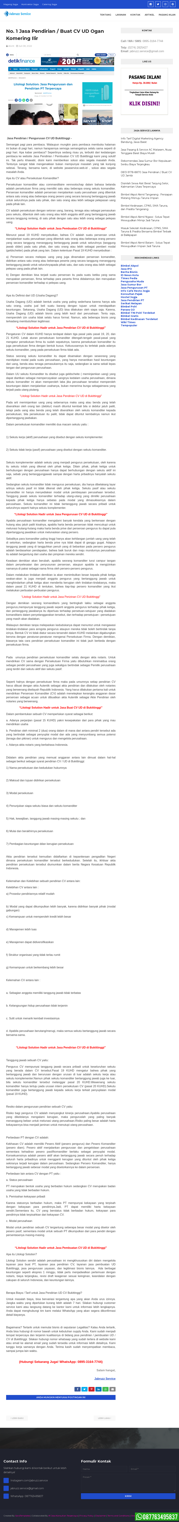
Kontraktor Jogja (30, 4)
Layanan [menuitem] (121, 14)
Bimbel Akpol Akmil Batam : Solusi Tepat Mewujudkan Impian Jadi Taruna (145, 244)
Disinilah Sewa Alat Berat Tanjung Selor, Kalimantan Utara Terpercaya (145, 185)
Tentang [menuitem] (105, 14)
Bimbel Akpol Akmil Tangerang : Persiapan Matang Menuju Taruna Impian (146, 196)
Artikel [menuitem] (149, 14)
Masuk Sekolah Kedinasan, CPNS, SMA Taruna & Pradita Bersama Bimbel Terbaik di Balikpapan (146, 232)
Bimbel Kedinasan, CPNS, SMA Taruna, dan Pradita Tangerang (144, 207)
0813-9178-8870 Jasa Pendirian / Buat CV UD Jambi (146, 174)
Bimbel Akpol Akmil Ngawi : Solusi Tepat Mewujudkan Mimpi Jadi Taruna (145, 218)
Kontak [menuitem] (135, 14)
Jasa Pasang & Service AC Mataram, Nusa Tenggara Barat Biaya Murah (146, 151)
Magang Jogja (10, 4)
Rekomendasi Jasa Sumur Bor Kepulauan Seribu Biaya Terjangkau (146, 162)
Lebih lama (104, 1418)
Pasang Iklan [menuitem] (167, 14)
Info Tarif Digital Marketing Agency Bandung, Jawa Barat (142, 140)
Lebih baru (18, 1418)
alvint (11, 45)
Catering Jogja (49, 4)
